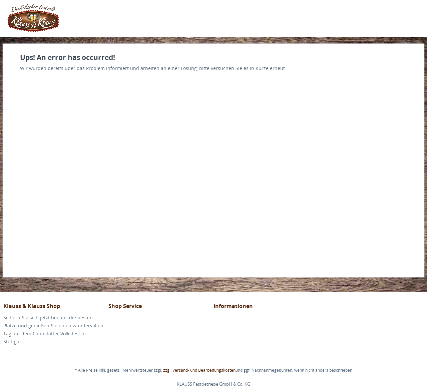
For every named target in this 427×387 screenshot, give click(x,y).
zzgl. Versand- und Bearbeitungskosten (199, 370)
